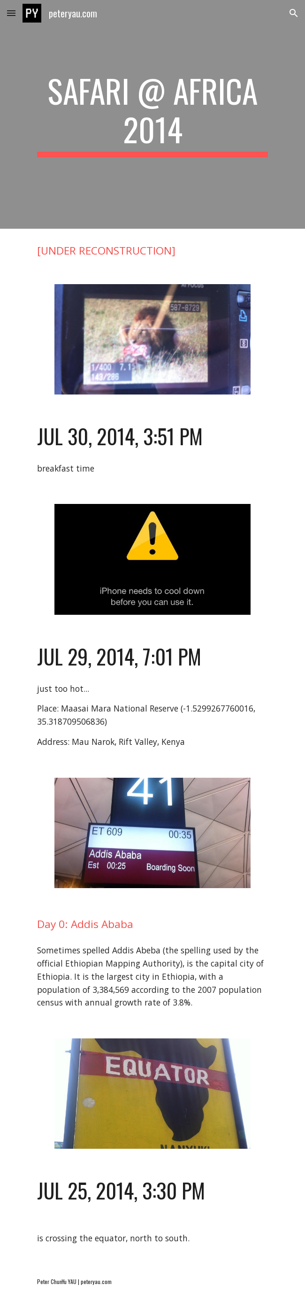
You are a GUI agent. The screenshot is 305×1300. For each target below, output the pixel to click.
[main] (152, 114)
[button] (11, 13)
